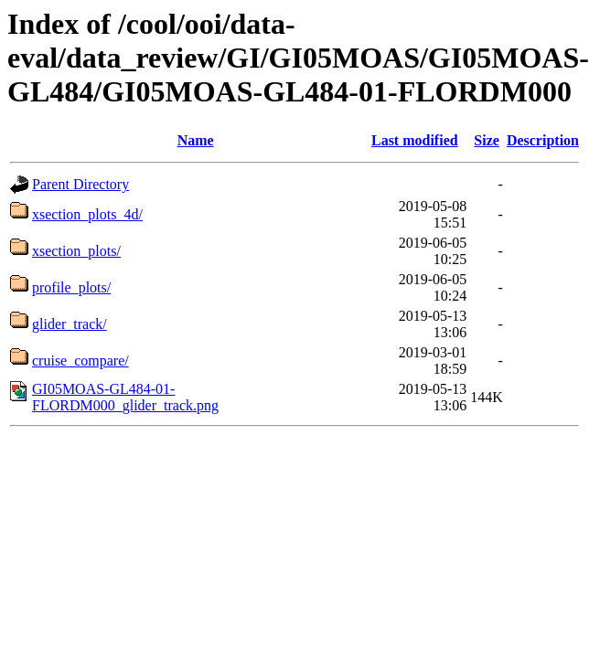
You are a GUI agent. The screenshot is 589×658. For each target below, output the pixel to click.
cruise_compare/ (80, 360)
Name (195, 140)
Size (486, 140)
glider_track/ (69, 324)
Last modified (414, 140)
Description (543, 140)
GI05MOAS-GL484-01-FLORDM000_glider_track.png (125, 397)
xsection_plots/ (76, 251)
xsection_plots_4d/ (87, 214)
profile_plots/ (71, 287)
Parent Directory (80, 184)
